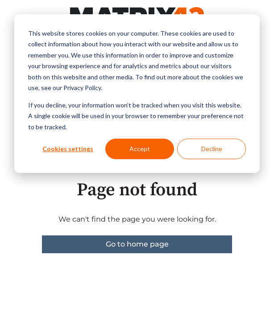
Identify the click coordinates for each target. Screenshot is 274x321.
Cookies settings (67, 148)
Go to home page (137, 244)
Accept (139, 148)
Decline (211, 148)
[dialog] (137, 93)
